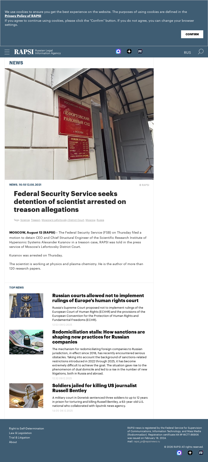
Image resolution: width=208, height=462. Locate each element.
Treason (35, 220)
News (16, 63)
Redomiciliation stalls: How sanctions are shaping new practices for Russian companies (98, 337)
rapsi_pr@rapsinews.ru (147, 441)
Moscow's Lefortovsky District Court (63, 220)
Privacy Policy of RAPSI (23, 16)
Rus (187, 52)
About (13, 441)
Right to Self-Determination (26, 428)
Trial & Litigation (19, 437)
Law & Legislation (20, 432)
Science (25, 220)
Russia (100, 220)
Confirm (192, 34)
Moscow (90, 220)
